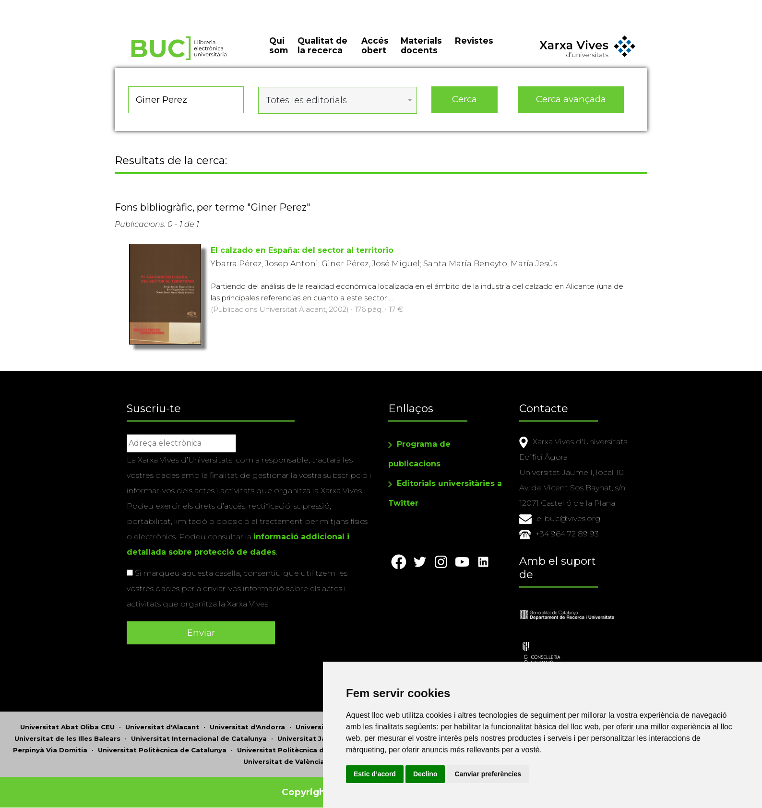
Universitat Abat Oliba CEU (67, 722)
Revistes (474, 48)
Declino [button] (483, 774)
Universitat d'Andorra (247, 722)
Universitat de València (283, 757)
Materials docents (421, 53)
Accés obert (375, 53)
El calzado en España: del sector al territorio (302, 253)
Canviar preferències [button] (546, 774)
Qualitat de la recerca (322, 53)
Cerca (464, 105)
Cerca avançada (571, 105)
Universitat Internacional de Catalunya (199, 734)
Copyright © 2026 (324, 787)
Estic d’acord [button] (433, 774)
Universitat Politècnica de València (298, 745)
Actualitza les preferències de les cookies (87, 6)
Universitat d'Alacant (162, 722)
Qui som (278, 53)
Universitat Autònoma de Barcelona (359, 722)
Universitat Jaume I (311, 734)
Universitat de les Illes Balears (67, 734)
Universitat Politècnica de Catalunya (162, 745)
